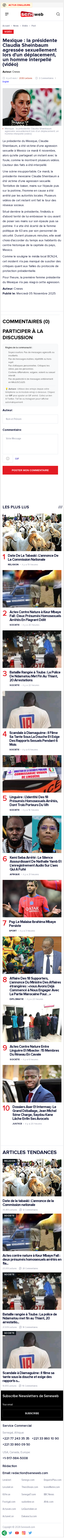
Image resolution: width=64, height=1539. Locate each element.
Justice (17, 1123)
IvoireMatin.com (52, 1487)
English (6, 81)
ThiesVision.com (30, 1487)
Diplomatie (17, 999)
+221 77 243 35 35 (16, 1439)
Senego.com (28, 1480)
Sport (13, 930)
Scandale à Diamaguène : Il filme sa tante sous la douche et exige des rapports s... (28, 1377)
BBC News (49, 1494)
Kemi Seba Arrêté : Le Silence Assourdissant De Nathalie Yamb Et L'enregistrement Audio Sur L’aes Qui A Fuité (35, 863)
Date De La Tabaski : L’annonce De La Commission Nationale (33, 557)
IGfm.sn (6, 1494)
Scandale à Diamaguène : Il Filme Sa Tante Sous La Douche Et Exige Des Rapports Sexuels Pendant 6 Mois (34, 739)
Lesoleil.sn (8, 1487)
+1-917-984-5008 (15, 1458)
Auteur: (30, 416)
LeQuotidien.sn (29, 1509)
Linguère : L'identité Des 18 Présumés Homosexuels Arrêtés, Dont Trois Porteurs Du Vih (34, 801)
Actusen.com (9, 1509)
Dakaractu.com (29, 1516)
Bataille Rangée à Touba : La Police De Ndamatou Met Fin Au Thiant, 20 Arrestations (35, 676)
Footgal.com (9, 1501)
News (16, 25)
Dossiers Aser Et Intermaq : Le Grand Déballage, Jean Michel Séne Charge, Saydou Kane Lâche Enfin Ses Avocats (34, 1113)
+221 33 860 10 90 (45, 1439)
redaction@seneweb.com (29, 1473)
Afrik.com (48, 1501)
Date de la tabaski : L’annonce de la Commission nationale (28, 1203)
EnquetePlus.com (53, 1480)
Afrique (15, 874)
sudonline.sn (28, 1501)
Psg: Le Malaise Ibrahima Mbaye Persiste (32, 924)
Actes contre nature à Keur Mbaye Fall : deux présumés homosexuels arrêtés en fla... (32, 1259)
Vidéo (25, 25)
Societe (14, 625)
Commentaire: (30, 445)
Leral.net (7, 1480)
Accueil (6, 25)
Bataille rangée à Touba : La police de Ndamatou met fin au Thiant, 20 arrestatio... (30, 1318)
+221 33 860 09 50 (16, 1445)
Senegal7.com (29, 1494)
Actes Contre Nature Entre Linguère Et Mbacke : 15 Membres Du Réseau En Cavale (34, 1050)
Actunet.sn (8, 1516)
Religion (13, 564)
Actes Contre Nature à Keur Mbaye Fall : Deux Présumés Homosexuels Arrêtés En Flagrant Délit (35, 616)
